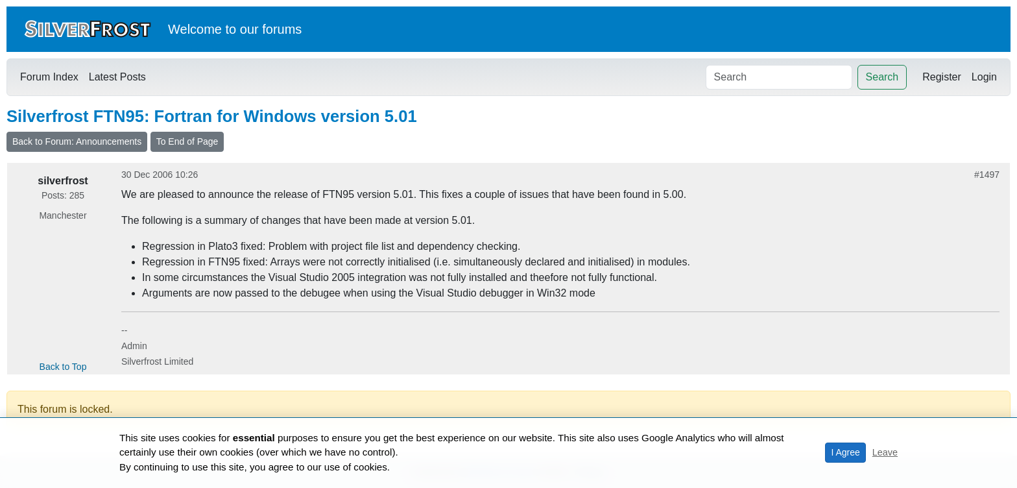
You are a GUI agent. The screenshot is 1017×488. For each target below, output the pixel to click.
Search (882, 76)
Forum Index (49, 76)
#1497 (986, 174)
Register (941, 76)
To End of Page (187, 141)
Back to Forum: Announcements (76, 141)
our (249, 29)
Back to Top (63, 366)
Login (984, 76)
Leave (885, 452)
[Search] (779, 77)
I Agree (845, 452)
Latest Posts (117, 76)
